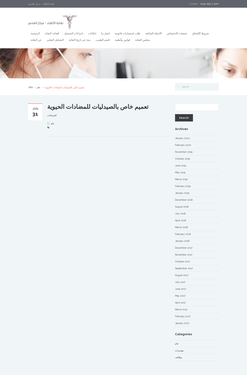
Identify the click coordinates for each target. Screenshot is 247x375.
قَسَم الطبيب (103, 39)
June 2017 (180, 289)
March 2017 (181, 309)
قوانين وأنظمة (122, 39)
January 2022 (182, 138)
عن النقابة (36, 39)
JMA (30, 87)
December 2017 (183, 247)
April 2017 (180, 302)
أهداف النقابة (52, 33)
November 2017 (183, 254)
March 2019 (181, 179)
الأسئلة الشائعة (153, 33)
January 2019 (182, 193)
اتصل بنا (105, 33)
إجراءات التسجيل (73, 33)
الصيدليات (52, 115)
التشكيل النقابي (55, 39)
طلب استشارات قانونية (127, 33)
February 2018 (183, 234)
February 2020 (183, 145)
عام (38, 87)
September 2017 (184, 268)
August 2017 (181, 275)
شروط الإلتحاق (200, 33)
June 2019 (180, 165)
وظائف (178, 357)
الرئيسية (35, 33)
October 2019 (182, 158)
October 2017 (182, 261)
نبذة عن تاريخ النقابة (80, 39)
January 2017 (182, 323)
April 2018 (180, 220)
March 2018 (181, 227)
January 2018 (182, 241)
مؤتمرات (179, 350)
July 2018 (180, 213)
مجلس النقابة (142, 39)
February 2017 (182, 316)
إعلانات (92, 33)
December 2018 (184, 200)
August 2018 (182, 206)
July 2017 (180, 282)
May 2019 (180, 172)
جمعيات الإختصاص (177, 33)
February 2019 (183, 186)
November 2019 (183, 152)
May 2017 (180, 295)
